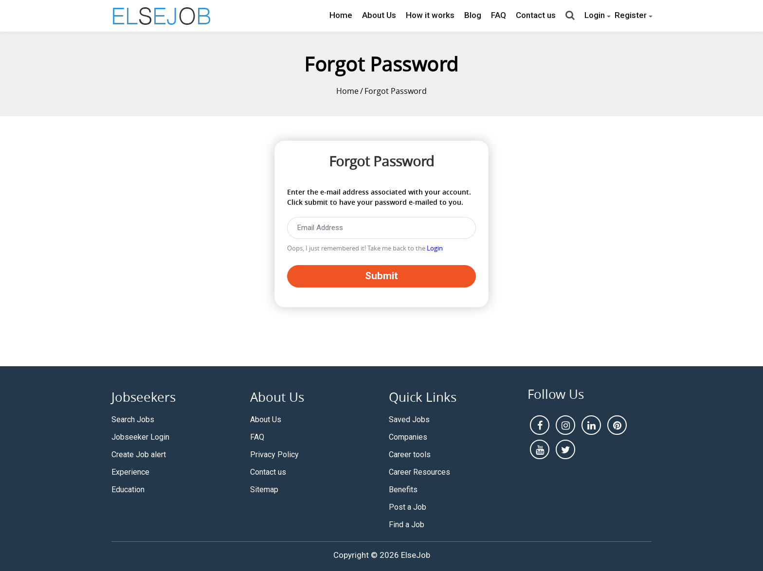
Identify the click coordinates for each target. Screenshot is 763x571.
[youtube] (539, 449)
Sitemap (264, 489)
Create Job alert (138, 454)
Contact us (536, 15)
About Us (379, 15)
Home (340, 15)
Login (435, 248)
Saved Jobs (409, 419)
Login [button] (594, 15)
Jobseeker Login (140, 437)
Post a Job (407, 507)
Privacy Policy (274, 454)
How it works (430, 15)
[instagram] (565, 425)
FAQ (498, 15)
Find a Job (406, 524)
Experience (130, 472)
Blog (472, 15)
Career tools (410, 454)
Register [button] (631, 15)
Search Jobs (132, 419)
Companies (408, 437)
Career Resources (419, 472)
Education (128, 489)
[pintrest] (617, 425)
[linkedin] (591, 425)
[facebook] (539, 425)
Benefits (403, 489)
